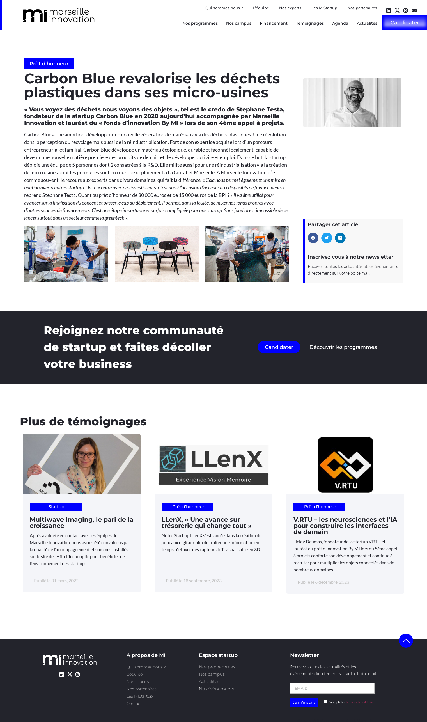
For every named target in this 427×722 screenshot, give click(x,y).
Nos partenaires (362, 8)
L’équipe (261, 8)
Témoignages (310, 23)
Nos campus (238, 23)
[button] (313, 238)
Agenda (340, 23)
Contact (134, 703)
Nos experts (290, 8)
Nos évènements (216, 688)
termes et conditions (359, 702)
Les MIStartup (324, 8)
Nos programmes (200, 23)
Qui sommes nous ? (224, 8)
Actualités (367, 23)
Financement (274, 23)
